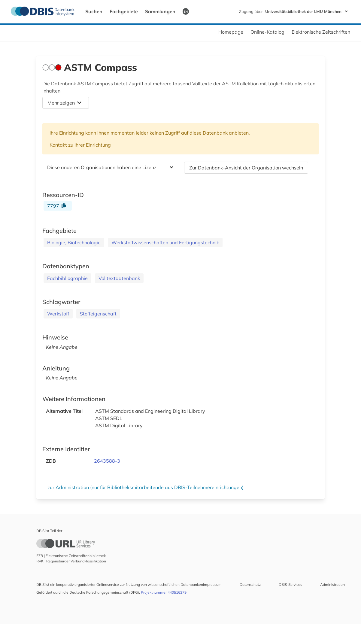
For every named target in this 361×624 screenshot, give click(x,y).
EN (186, 11)
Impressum (212, 584)
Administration (332, 584)
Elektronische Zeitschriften (321, 32)
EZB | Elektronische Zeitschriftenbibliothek (71, 555)
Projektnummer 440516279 (164, 592)
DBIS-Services (290, 584)
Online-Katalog (267, 32)
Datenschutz (250, 584)
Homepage (230, 32)
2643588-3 (107, 461)
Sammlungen (160, 11)
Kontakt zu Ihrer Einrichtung (80, 145)
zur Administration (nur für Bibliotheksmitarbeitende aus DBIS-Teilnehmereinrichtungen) (145, 487)
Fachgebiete (124, 11)
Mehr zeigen (64, 103)
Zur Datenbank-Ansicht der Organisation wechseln (246, 168)
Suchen (93, 11)
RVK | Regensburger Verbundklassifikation (71, 561)
